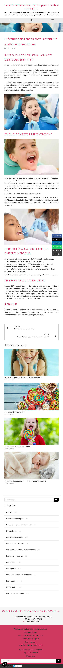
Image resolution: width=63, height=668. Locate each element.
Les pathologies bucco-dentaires (19, 574)
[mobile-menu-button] (52, 20)
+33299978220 (33, 621)
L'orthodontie (11, 531)
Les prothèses (11, 581)
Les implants (11, 568)
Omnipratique (11, 587)
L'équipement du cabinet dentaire (19, 525)
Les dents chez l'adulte (15, 543)
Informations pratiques (14, 518)
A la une (9, 512)
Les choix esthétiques (14, 537)
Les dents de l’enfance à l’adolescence (21, 550)
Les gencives (11, 562)
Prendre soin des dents (15, 593)
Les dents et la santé (14, 556)
